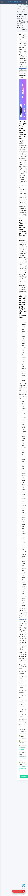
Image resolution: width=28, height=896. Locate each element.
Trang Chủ (20, 4)
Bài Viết (26, 4)
